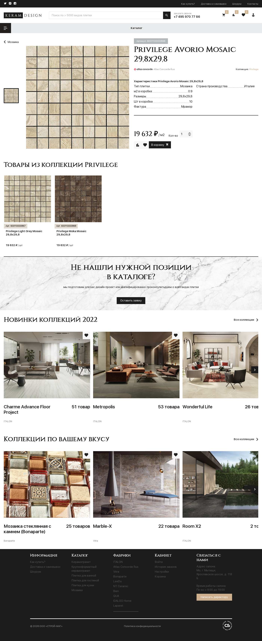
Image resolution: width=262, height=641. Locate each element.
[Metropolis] (136, 377)
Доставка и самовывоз (213, 3)
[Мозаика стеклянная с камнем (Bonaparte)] (47, 497)
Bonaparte (120, 576)
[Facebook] (14, 4)
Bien (116, 591)
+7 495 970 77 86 (187, 17)
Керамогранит (81, 562)
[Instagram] (10, 4)
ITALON (118, 562)
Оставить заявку (131, 300)
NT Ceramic (120, 586)
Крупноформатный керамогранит (84, 568)
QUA (116, 596)
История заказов (166, 566)
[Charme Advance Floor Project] (47, 377)
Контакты (252, 3)
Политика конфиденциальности (142, 626)
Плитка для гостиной (85, 580)
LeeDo (117, 581)
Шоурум (236, 3)
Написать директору (214, 597)
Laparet (118, 605)
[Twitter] (5, 4)
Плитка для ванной (84, 575)
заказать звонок (183, 13)
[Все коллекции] (246, 439)
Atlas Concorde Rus (125, 566)
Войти (159, 562)
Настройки (162, 571)
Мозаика (77, 590)
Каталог (36, 28)
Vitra (116, 571)
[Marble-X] (136, 497)
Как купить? (188, 3)
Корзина (160, 576)
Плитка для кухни (83, 585)
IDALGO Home (122, 601)
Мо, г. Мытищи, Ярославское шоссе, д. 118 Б (214, 574)
